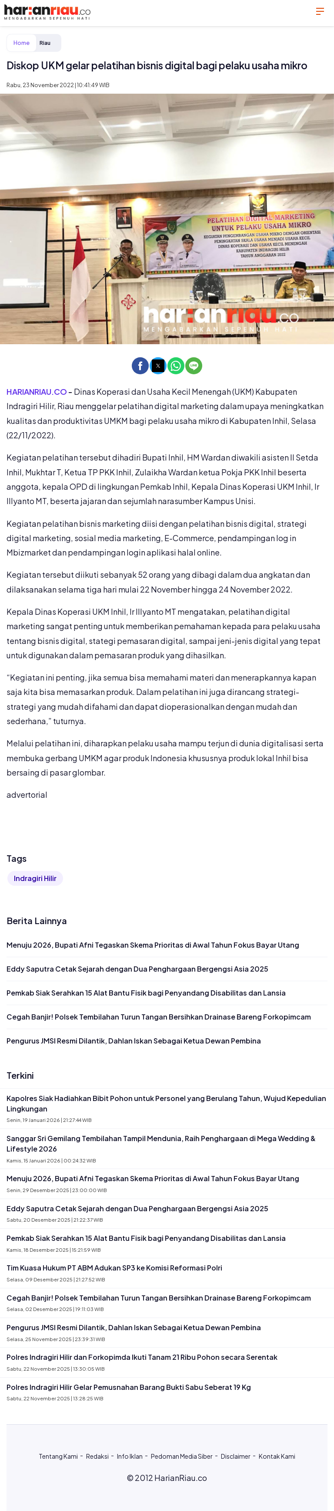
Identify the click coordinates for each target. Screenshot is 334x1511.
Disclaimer (235, 1456)
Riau (45, 42)
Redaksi (97, 1456)
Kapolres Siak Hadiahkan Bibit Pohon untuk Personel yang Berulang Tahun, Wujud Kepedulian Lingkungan (166, 1103)
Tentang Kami (58, 1456)
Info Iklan (130, 1456)
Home (21, 42)
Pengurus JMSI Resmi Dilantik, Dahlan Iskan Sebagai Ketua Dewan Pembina (134, 1040)
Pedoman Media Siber (182, 1456)
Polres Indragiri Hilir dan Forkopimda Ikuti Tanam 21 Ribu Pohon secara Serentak (142, 1357)
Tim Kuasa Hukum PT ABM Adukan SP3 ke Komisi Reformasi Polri (114, 1267)
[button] (140, 365)
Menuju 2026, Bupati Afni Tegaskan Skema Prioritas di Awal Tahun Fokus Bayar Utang (153, 944)
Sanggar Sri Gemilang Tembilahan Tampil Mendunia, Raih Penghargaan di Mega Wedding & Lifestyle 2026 (161, 1143)
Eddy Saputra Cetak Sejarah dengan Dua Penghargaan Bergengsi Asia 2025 (137, 968)
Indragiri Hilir (35, 878)
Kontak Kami (277, 1456)
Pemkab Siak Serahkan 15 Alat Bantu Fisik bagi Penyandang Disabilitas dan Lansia (146, 992)
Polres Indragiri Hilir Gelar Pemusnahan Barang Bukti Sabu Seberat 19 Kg (129, 1387)
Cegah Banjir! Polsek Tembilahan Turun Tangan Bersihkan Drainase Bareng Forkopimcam (159, 1016)
